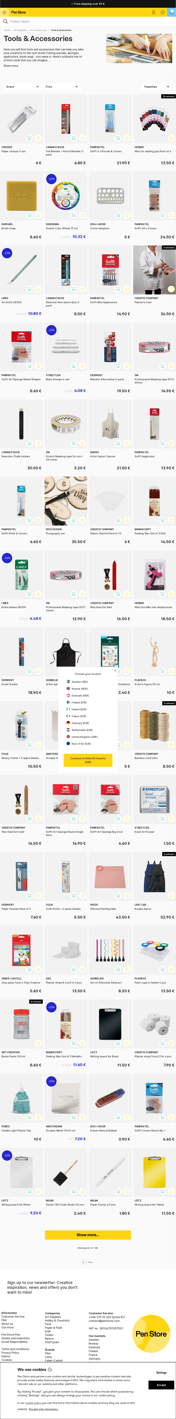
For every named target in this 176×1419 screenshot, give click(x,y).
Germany (94, 1358)
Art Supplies (20, 30)
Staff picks (52, 1342)
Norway (93, 1343)
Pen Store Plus (10, 1334)
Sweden (94, 1339)
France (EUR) (76, 716)
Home (7, 30)
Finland (93, 1351)
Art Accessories (39, 30)
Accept (161, 1385)
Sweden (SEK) (77, 681)
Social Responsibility (14, 1342)
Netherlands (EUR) (80, 730)
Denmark (94, 1347)
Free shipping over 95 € (88, 4)
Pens (48, 1324)
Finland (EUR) (77, 702)
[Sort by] (157, 86)
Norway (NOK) (77, 688)
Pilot (48, 1353)
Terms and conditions (15, 1349)
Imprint (5, 1356)
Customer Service (13, 1316)
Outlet (49, 1335)
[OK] (88, 21)
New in (49, 1338)
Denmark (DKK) (78, 695)
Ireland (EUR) (76, 709)
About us (7, 1323)
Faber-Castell (54, 1360)
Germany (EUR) (78, 723)
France (93, 1355)
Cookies (6, 1360)
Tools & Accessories (61, 30)
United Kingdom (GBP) (82, 736)
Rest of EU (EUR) (79, 743)
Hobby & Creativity (57, 1320)
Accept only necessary (43, 1409)
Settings (161, 1372)
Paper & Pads (53, 1327)
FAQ (4, 1320)
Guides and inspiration (15, 1338)
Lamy (48, 1357)
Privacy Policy (10, 1352)
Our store (7, 1327)
